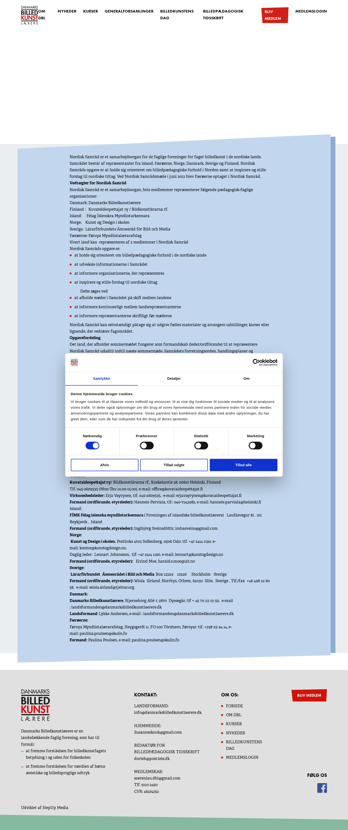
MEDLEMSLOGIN (242, 757)
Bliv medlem (273, 15)
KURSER (234, 723)
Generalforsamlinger (127, 11)
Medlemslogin (312, 11)
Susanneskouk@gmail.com (158, 732)
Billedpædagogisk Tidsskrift (219, 15)
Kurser (90, 11)
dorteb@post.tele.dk (152, 758)
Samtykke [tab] (101, 378)
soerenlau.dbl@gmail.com (157, 777)
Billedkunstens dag (172, 15)
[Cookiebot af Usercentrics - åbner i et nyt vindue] (256, 362)
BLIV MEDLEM (309, 695)
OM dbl (233, 714)
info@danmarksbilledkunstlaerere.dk (168, 712)
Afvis (104, 465)
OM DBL (42, 15)
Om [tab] (246, 378)
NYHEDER (235, 732)
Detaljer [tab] (174, 378)
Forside (234, 705)
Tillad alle (243, 465)
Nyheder (67, 11)
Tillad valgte (174, 465)
